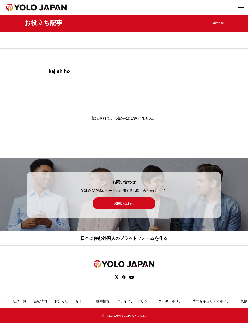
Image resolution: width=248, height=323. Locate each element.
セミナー (82, 301)
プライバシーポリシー (134, 301)
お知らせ (61, 301)
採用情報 (103, 301)
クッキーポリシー (171, 301)
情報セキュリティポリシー (213, 301)
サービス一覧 (16, 301)
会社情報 (40, 301)
